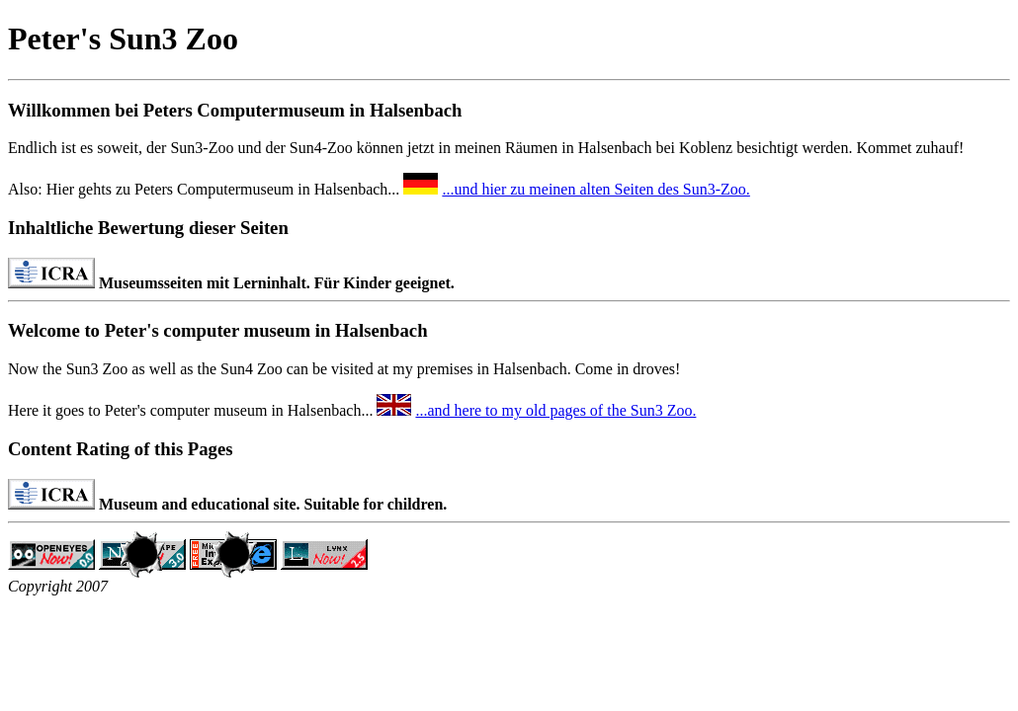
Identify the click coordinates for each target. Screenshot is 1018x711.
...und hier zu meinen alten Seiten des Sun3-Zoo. (595, 189)
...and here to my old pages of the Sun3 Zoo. (555, 410)
